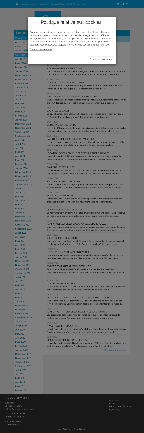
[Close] (113, 20)
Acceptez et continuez (101, 59)
